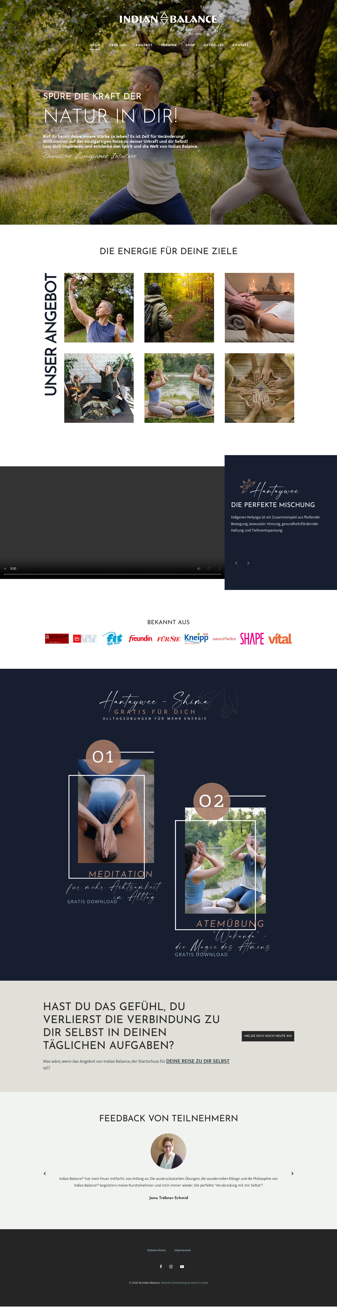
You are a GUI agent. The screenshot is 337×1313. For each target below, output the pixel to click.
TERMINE (169, 45)
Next (248, 563)
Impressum (182, 1250)
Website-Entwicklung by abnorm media (184, 1282)
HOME (95, 45)
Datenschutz (156, 1250)
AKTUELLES (214, 45)
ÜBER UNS (118, 45)
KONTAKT (241, 45)
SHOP (190, 45)
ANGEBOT (144, 45)
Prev (236, 563)
